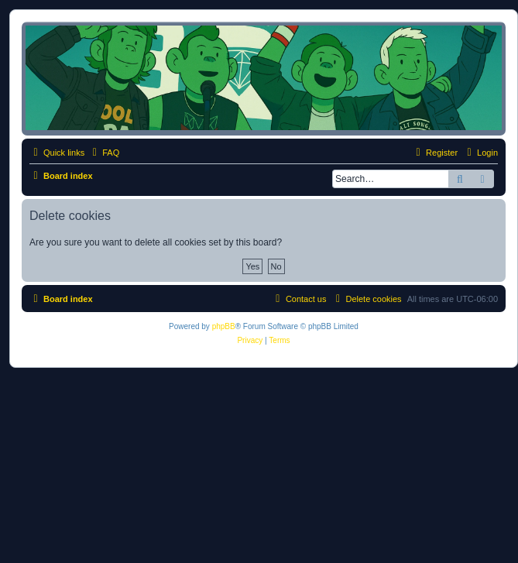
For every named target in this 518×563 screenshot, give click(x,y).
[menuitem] (103, 152)
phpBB (223, 326)
